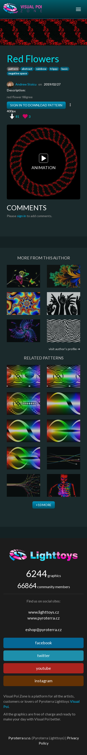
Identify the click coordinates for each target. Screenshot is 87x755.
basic (64, 68)
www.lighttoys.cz (43, 612)
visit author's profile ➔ (64, 349)
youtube (43, 668)
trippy (54, 68)
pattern (13, 68)
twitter (43, 655)
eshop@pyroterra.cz (43, 629)
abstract (27, 68)
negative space (17, 73)
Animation (43, 162)
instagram (43, 680)
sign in (21, 216)
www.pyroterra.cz (43, 617)
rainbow (41, 68)
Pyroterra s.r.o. (19, 738)
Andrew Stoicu (25, 84)
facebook (43, 642)
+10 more (43, 505)
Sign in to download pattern (36, 105)
